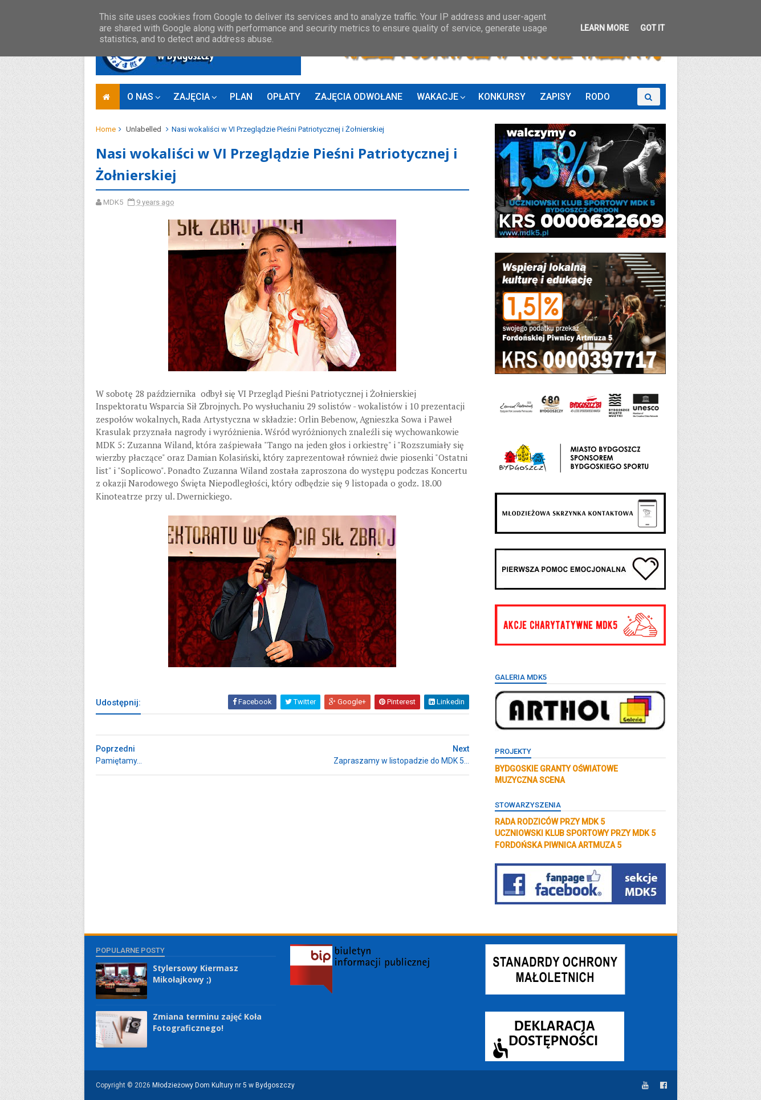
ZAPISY (555, 96)
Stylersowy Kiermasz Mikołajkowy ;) (195, 974)
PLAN (241, 96)
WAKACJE (437, 96)
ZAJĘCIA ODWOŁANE (358, 96)
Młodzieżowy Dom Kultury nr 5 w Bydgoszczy (223, 1085)
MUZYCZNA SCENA (530, 780)
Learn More (604, 28)
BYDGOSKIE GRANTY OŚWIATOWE (556, 768)
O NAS (140, 96)
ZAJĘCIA (191, 96)
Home (106, 129)
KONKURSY (502, 96)
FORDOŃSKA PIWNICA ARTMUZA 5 (558, 845)
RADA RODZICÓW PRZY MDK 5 (550, 821)
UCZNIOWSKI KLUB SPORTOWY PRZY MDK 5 (575, 833)
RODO (597, 96)
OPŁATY (283, 96)
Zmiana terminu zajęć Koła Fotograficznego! (207, 1022)
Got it (652, 28)
